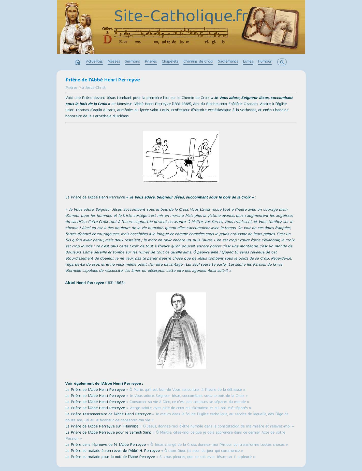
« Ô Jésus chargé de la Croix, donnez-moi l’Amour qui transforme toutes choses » (217, 445)
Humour (265, 61)
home (78, 62)
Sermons (132, 61)
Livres (248, 61)
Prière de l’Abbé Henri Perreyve (102, 80)
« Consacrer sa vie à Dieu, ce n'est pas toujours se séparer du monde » (187, 402)
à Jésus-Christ (94, 88)
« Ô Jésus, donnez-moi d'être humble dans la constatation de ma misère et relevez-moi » (217, 426)
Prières (151, 61)
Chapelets (170, 61)
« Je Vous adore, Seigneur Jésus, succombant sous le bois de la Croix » (187, 396)
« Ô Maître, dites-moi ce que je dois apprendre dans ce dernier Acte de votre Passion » (175, 436)
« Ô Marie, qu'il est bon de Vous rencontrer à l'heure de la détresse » (185, 390)
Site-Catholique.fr (181, 18)
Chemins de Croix (198, 61)
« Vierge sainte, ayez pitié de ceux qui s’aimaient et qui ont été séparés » (188, 408)
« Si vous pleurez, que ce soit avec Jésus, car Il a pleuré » (205, 457)
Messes (114, 61)
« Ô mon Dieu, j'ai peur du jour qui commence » (202, 451)
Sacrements (228, 61)
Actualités (94, 61)
